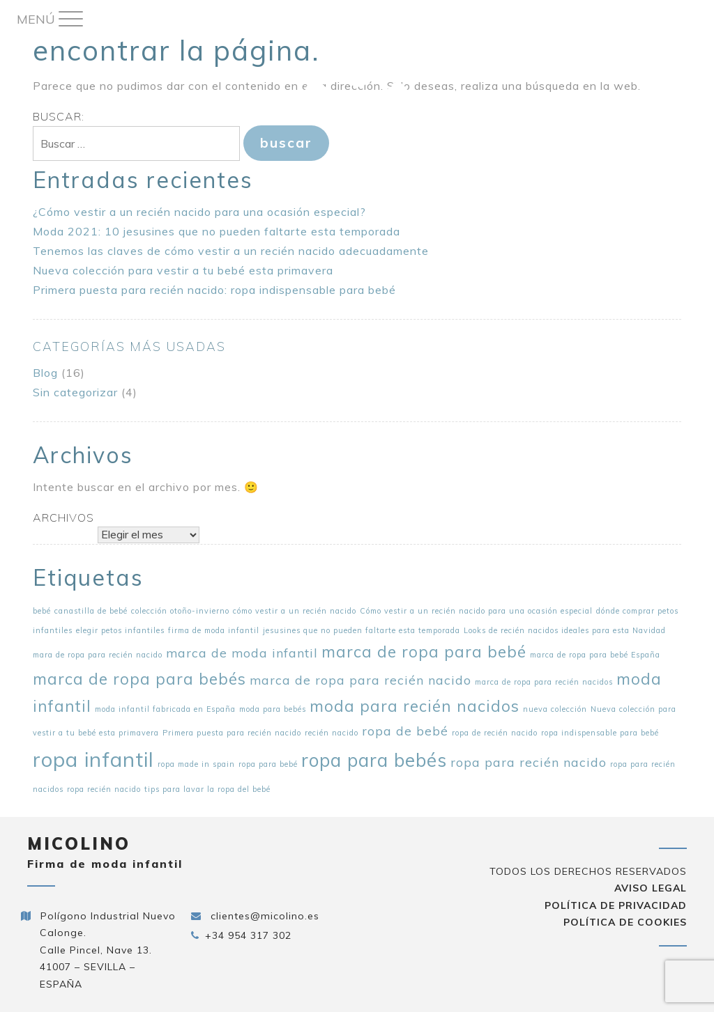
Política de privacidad (616, 905)
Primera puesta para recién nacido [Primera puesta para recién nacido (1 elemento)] (231, 733)
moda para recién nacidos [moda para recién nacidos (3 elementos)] (414, 706)
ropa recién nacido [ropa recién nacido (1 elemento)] (104, 789)
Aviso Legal (650, 888)
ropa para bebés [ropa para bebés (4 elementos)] (374, 760)
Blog (45, 373)
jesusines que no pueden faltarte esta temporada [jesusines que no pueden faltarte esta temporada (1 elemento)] (361, 630)
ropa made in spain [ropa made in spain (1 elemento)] (196, 764)
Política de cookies (625, 922)
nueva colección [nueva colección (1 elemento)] (555, 709)
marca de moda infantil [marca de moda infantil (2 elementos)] (242, 652)
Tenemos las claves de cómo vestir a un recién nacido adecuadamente (231, 251)
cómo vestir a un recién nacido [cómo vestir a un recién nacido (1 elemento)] (294, 611)
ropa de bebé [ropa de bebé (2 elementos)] (405, 730)
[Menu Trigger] (49, 19)
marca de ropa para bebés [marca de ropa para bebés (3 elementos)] (139, 679)
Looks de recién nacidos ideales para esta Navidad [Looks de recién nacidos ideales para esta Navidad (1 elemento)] (565, 630)
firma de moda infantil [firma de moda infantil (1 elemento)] (213, 630)
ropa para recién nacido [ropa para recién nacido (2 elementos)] (528, 762)
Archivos (63, 517)
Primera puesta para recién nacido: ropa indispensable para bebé (214, 290)
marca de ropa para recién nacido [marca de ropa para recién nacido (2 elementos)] (360, 679)
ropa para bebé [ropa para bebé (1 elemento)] (268, 764)
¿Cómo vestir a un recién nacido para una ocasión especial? (199, 212)
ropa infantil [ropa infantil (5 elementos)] (93, 759)
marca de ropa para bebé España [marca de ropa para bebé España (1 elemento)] (595, 655)
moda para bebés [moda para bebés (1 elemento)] (272, 709)
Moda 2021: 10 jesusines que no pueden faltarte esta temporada (216, 231)
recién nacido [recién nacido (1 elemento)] (331, 733)
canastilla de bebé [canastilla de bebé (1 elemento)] (91, 611)
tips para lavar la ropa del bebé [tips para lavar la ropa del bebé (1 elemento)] (207, 789)
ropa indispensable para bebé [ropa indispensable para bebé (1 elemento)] (600, 733)
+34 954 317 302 (248, 935)
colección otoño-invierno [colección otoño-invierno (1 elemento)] (180, 611)
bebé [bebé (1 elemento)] (42, 611)
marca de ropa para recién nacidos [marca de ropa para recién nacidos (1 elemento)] (544, 682)
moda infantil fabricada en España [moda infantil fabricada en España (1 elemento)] (165, 709)
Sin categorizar (75, 392)
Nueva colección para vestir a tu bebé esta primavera (183, 270)
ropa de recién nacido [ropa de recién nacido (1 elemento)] (495, 733)
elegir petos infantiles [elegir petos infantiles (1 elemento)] (120, 630)
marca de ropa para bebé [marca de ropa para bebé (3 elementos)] (423, 652)
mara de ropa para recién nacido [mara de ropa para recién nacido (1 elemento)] (97, 655)
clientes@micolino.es (265, 916)
